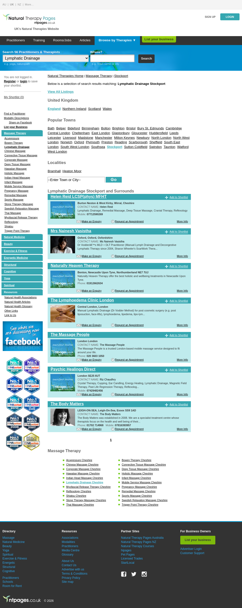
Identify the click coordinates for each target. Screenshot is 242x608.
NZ (19, 4)
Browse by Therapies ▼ (117, 40)
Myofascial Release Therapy (21, 217)
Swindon (155, 147)
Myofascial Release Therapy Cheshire (88, 486)
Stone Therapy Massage (18, 204)
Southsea (98, 147)
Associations (70, 537)
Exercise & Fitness (15, 250)
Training (39, 40)
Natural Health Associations (20, 297)
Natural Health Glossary (18, 306)
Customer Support (192, 553)
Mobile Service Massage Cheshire (142, 482)
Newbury (143, 138)
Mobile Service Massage (18, 186)
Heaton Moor (71, 171)
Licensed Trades (132, 558)
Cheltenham (81, 133)
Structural (10, 264)
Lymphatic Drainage (16, 146)
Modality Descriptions (16, 118)
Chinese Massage (14, 150)
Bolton (105, 128)
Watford (182, 147)
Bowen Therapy (13, 142)
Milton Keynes (124, 138)
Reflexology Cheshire (78, 491)
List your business (159, 39)
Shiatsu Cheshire (76, 495)
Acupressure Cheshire (79, 460)
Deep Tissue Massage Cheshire (140, 469)
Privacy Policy (71, 578)
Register (10, 81)
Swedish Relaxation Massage (21, 208)
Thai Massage (12, 212)
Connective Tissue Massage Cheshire (144, 464)
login (23, 81)
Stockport (121, 76)
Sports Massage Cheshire (137, 495)
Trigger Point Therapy (17, 230)
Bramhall (54, 171)
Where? (96, 52)
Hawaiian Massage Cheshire (83, 473)
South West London (74, 147)
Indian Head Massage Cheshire (84, 477)
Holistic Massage (14, 173)
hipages (126, 550)
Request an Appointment (129, 221)
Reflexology (11, 221)
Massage (8, 537)
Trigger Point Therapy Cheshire (140, 504)
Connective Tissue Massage (20, 155)
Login (230, 16)
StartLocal (127, 562)
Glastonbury (121, 133)
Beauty (8, 243)
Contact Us (69, 565)
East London (101, 133)
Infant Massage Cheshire (136, 477)
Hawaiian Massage (15, 168)
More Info (182, 221)
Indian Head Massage (17, 177)
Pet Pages (128, 554)
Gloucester (139, 133)
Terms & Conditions (74, 573)
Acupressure (11, 138)
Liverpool (69, 138)
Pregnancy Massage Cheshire (139, 486)
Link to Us (10, 315)
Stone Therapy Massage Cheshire (86, 500)
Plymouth (93, 142)
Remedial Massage (15, 195)
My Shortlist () (14, 97)
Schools (7, 582)
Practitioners (16, 40)
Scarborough (138, 142)
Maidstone (85, 138)
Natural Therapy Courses (137, 546)
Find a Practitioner (14, 113)
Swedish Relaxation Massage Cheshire (144, 500)
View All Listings (61, 92)
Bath (51, 128)
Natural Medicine (14, 236)
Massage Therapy (15, 133)
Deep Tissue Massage (17, 164)
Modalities (68, 542)
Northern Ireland (74, 109)
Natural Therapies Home (65, 76)
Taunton (169, 147)
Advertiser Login (191, 549)
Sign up (210, 16)
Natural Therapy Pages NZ (138, 542)
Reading (121, 142)
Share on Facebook (20, 122)
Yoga (7, 278)
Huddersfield (158, 133)
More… (29, 4)
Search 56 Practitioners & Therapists (31, 52)
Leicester (54, 138)
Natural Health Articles (17, 301)
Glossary (67, 554)
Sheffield (155, 142)
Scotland (94, 109)
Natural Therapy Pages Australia (142, 537)
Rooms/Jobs (62, 40)
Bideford (74, 128)
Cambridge (174, 128)
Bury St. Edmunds (150, 128)
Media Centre (71, 550)
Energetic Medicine (16, 257)
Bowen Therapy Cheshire (136, 460)
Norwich (66, 142)
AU (4, 4)
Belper (61, 128)
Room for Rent (12, 586)
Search (146, 58)
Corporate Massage (16, 159)
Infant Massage (13, 182)
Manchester (103, 138)
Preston (107, 142)
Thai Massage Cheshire (80, 504)
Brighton (118, 128)
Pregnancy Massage (16, 190)
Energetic (8, 562)
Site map (67, 582)
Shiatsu (8, 226)
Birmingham (90, 128)
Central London (59, 133)
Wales (107, 109)
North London (161, 138)
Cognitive (10, 271)
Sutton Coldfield (135, 147)
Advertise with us (73, 569)
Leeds (173, 133)
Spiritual (9, 285)
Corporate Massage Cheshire (83, 469)
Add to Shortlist (178, 197)
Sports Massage (13, 199)
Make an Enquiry (91, 221)
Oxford (79, 142)
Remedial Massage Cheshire (139, 491)
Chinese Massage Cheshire (82, 464)
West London (57, 151)
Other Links (11, 310)
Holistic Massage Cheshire (137, 473)
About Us (68, 561)
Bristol (131, 128)
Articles (85, 40)
